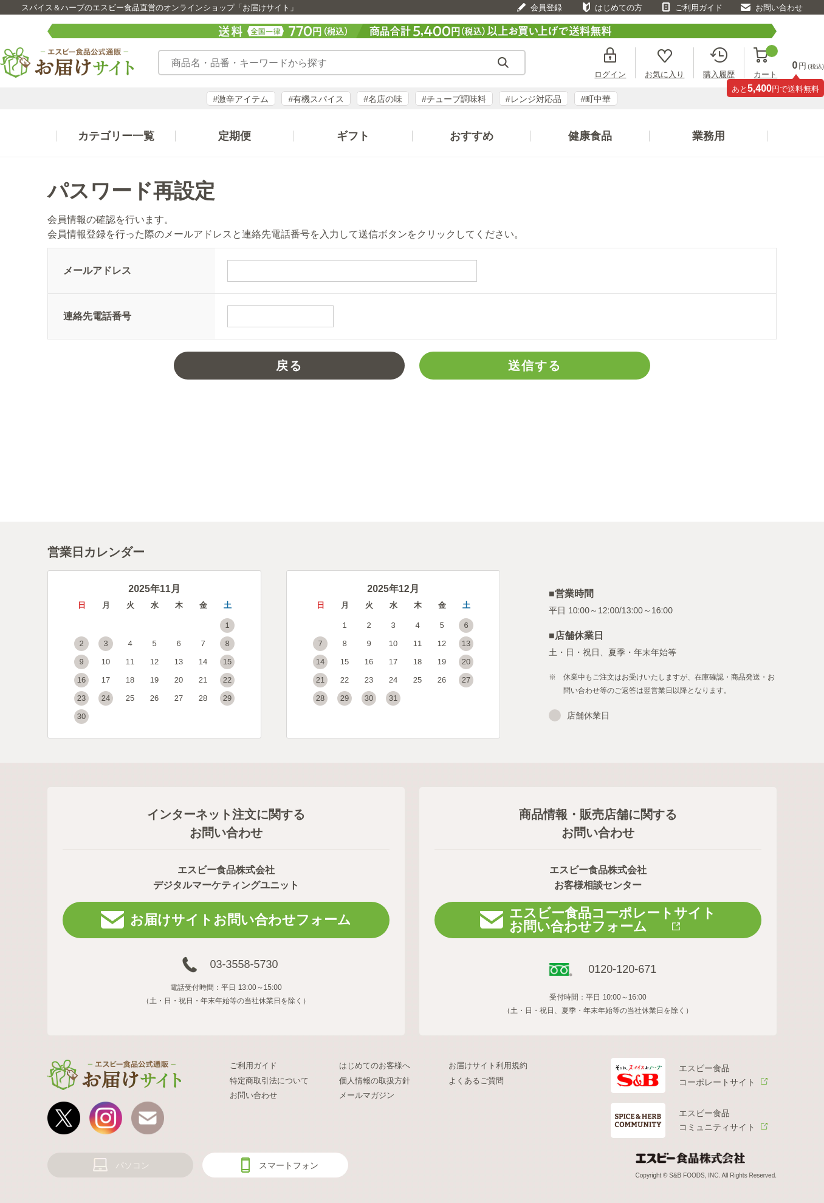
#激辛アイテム (241, 99)
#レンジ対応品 (533, 99)
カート (765, 62)
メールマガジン (366, 1095)
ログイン (610, 74)
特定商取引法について (269, 1080)
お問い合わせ (779, 7)
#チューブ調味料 (454, 99)
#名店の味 (382, 99)
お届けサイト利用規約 (487, 1065)
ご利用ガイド (699, 7)
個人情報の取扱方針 (374, 1080)
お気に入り (664, 74)
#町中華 (596, 99)
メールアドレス (97, 270)
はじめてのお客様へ (374, 1065)
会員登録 (546, 7)
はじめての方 (618, 7)
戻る (289, 365)
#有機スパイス (316, 99)
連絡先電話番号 (97, 316)
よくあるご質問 (476, 1080)
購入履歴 (719, 74)
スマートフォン (288, 1165)
